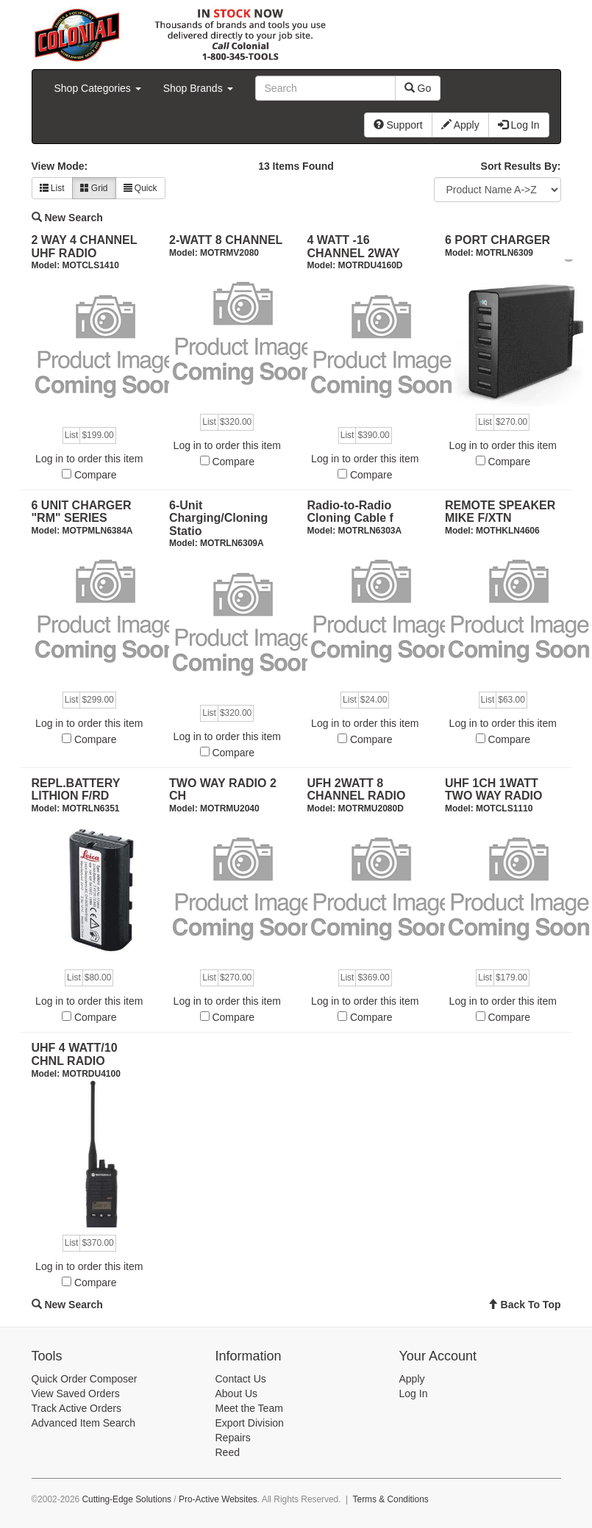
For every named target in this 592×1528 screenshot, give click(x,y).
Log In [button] (519, 125)
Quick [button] (140, 188)
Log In (413, 1393)
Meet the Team (249, 1408)
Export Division (249, 1423)
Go (418, 88)
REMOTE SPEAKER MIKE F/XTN (500, 512)
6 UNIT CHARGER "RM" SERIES (82, 512)
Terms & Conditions (391, 1499)
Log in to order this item (89, 459)
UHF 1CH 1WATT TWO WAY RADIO (493, 790)
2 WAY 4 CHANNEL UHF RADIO (85, 246)
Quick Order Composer (85, 1379)
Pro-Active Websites (218, 1499)
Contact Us (240, 1379)
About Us (236, 1393)
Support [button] (398, 125)
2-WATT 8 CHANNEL (225, 240)
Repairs (233, 1437)
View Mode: (60, 166)
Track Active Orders (76, 1408)
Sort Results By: (521, 166)
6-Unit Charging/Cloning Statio (218, 518)
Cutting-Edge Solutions (126, 1499)
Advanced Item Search (84, 1423)
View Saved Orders (76, 1393)
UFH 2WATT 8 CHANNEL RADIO (356, 790)
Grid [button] (94, 188)
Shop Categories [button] (97, 88)
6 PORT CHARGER (497, 240)
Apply (412, 1379)
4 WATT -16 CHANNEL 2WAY (353, 246)
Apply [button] (460, 125)
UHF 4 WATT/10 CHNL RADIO (75, 1054)
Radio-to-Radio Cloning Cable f (350, 512)
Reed (227, 1452)
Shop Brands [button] (198, 88)
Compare (95, 475)
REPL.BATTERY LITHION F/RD (76, 790)
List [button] (52, 188)
